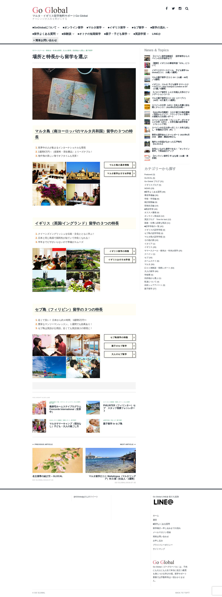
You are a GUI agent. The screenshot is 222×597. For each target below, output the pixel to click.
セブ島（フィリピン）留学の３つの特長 (69, 309)
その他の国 (149, 240)
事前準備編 (149, 195)
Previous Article (44, 444)
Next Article (127, 444)
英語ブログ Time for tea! (155, 219)
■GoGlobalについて (44, 27)
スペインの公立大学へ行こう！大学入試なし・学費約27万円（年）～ (171, 129)
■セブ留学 (138, 27)
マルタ (147, 264)
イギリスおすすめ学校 (119, 260)
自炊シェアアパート (153, 285)
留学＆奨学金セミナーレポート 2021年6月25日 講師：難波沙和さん (171, 136)
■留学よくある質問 (44, 33)
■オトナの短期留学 (89, 33)
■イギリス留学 (117, 27)
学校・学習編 (150, 199)
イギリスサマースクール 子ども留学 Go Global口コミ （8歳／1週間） (170, 71)
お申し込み (158, 541)
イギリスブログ (151, 185)
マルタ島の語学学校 (153, 237)
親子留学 (89, 50)
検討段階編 (149, 202)
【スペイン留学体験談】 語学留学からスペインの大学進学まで (171, 57)
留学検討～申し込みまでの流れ (167, 528)
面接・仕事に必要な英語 (155, 223)
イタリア (148, 244)
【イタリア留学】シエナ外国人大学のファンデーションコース (171, 93)
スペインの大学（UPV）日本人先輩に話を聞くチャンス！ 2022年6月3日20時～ (171, 106)
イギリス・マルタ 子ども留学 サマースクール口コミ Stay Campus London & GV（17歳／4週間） (170, 86)
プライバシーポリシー (163, 545)
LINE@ (156, 33)
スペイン (148, 254)
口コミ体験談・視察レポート (115, 402)
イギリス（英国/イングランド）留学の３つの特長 (77, 223)
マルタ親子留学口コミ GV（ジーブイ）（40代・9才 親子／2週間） (169, 99)
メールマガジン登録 (162, 532)
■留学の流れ (157, 27)
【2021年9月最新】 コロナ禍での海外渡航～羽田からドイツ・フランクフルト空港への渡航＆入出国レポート (171, 114)
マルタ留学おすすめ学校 (119, 173)
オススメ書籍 (150, 212)
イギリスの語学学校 (153, 230)
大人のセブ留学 (119, 354)
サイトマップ (159, 549)
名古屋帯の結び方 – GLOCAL (47, 476)
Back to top (182, 593)
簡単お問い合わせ (45, 40)
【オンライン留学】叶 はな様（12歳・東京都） (170, 157)
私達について (150, 282)
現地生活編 (149, 206)
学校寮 (147, 275)
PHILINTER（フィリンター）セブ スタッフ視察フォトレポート (119, 408)
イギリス (62, 402)
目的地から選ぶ (79, 50)
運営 (155, 520)
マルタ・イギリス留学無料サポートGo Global (60, 15)
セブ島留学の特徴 (119, 337)
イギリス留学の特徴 (119, 251)
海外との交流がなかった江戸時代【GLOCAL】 (167, 143)
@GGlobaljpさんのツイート (86, 497)
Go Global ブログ (152, 181)
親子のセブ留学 (119, 346)
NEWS (51, 420)
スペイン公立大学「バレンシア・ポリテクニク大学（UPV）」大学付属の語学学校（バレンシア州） (171, 122)
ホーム (156, 516)
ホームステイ (69, 402)
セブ (104, 402)
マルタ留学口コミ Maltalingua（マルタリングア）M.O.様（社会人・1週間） (112, 477)
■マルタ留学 (94, 27)
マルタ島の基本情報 (119, 165)
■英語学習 (140, 33)
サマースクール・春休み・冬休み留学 (47, 50)
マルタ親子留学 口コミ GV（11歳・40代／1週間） (170, 78)
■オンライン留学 (73, 27)
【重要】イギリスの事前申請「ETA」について (170, 64)
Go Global (120, 482)
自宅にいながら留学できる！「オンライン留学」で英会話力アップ (171, 150)
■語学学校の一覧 (54, 402)
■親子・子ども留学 (115, 33)
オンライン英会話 (152, 216)
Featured (148, 174)
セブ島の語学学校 (152, 233)
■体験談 (66, 33)
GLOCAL (148, 178)
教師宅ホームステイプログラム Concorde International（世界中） (65, 409)
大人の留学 (67, 50)
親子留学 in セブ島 (112, 423)
